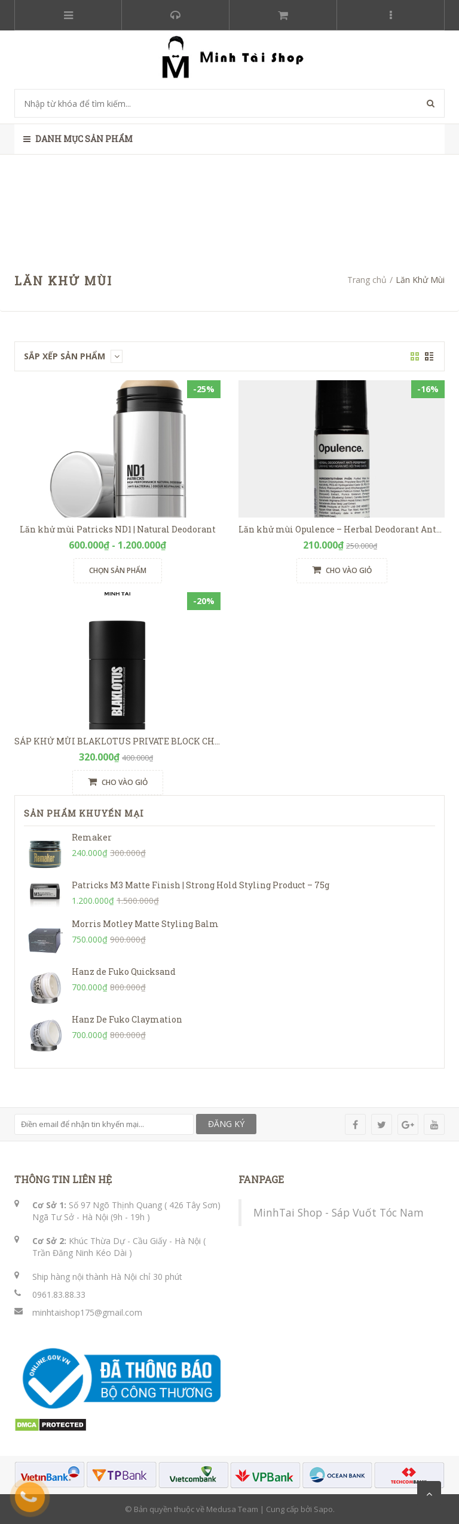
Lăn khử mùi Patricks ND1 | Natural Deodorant (118, 529)
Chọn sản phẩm (117, 570)
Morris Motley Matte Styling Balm (145, 923)
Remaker (92, 837)
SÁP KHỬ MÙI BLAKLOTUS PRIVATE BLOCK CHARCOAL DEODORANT (159, 741)
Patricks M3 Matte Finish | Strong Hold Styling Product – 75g (200, 885)
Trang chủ (367, 279)
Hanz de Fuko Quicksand (124, 971)
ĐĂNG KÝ (226, 1123)
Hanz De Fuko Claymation (127, 1019)
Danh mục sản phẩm (78, 138)
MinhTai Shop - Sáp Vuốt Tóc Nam (338, 1212)
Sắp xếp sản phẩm (73, 356)
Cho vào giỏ (342, 570)
